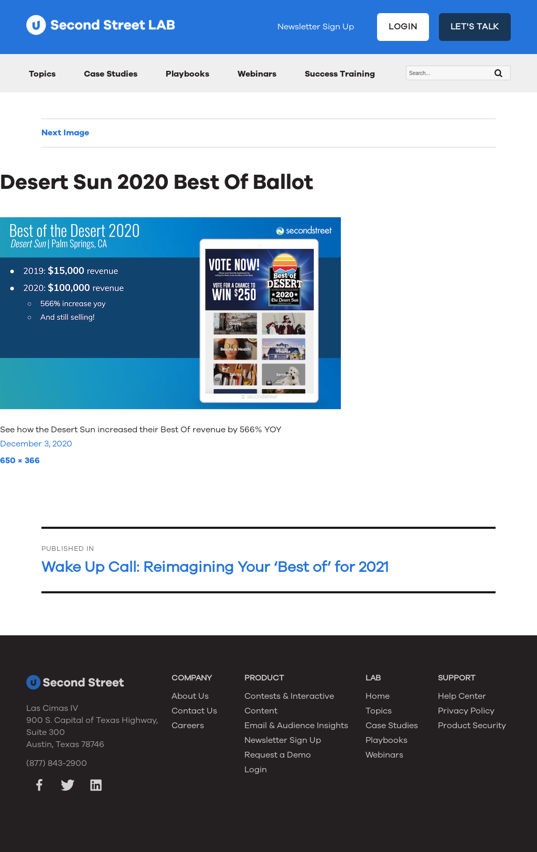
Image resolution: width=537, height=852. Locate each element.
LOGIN (403, 27)
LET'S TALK (475, 27)
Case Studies (110, 74)
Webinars (257, 74)
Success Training (340, 74)
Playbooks (187, 74)
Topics (42, 74)
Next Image (65, 133)
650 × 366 (20, 460)
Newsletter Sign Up (315, 27)
